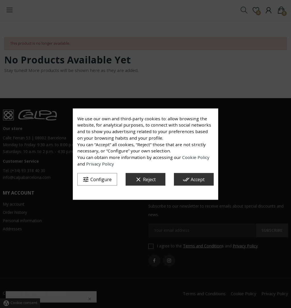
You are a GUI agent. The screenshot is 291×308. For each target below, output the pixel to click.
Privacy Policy (100, 164)
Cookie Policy (195, 157)
